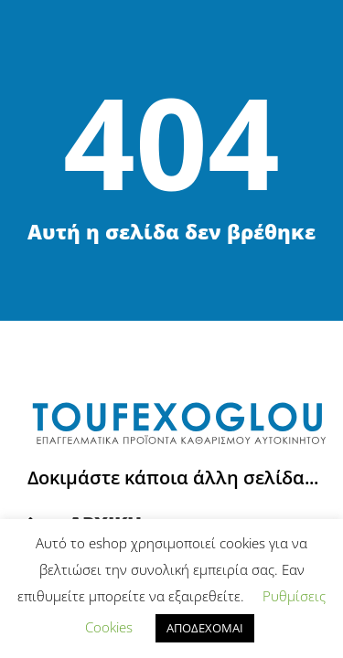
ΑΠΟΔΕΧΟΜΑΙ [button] (204, 628)
